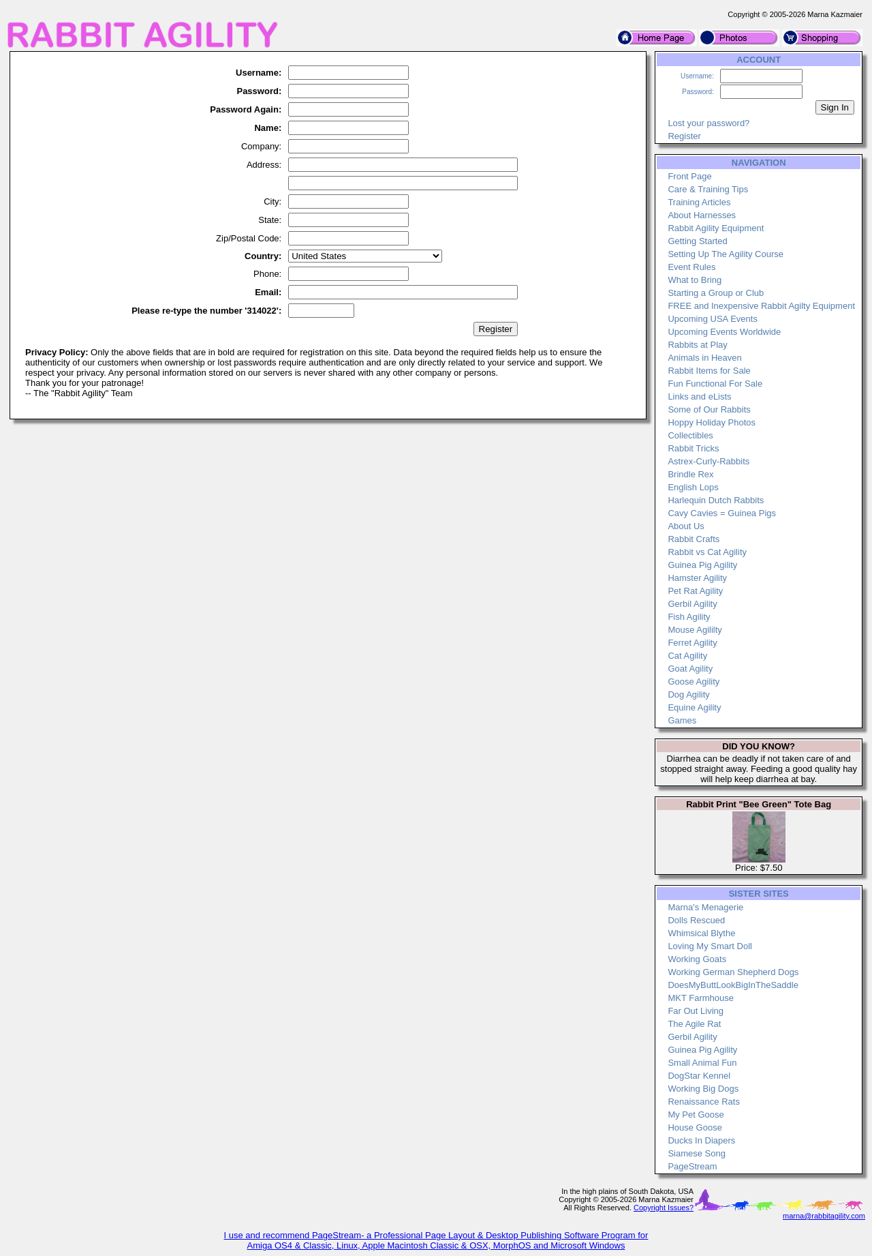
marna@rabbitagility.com (824, 1216)
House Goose (695, 1127)
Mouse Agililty (694, 630)
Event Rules (691, 267)
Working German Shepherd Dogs (733, 972)
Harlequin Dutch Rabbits (716, 500)
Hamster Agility (697, 578)
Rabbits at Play (697, 345)
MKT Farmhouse (701, 998)
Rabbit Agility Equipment (716, 228)
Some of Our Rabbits (709, 409)
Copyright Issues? (664, 1207)
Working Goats (697, 959)
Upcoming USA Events (713, 319)
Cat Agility (687, 656)
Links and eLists (699, 396)
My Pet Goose (695, 1114)
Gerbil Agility (692, 604)
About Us (686, 526)
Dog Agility (688, 694)
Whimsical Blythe (701, 933)
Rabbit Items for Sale (709, 370)
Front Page (689, 176)
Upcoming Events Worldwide (724, 332)
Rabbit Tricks (693, 448)
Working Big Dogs (703, 1088)
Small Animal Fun (702, 1063)
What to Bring (694, 280)
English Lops (693, 487)
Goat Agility (690, 668)
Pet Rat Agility (695, 591)
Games (682, 720)
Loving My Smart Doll (710, 946)
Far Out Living (695, 1011)
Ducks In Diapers (701, 1140)
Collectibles (690, 435)
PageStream (692, 1166)
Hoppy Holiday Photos (712, 422)
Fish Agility (689, 617)
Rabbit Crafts (693, 539)
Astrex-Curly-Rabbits (708, 461)
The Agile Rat (694, 1024)
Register (684, 136)
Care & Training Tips (708, 189)
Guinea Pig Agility (702, 565)
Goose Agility (693, 681)
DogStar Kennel (699, 1076)
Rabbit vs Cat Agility (707, 552)
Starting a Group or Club (716, 293)
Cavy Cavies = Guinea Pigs (722, 513)
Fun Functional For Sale (715, 383)
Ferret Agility (692, 643)
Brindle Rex (690, 474)
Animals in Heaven (704, 358)
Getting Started (697, 241)
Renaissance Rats (704, 1101)
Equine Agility (694, 707)
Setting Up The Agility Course (725, 254)
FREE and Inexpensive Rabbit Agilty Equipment (761, 306)
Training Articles (699, 202)
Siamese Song (697, 1153)
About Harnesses (702, 215)
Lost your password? (708, 123)
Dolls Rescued (696, 920)
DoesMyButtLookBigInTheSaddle (733, 985)
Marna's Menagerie (705, 907)
